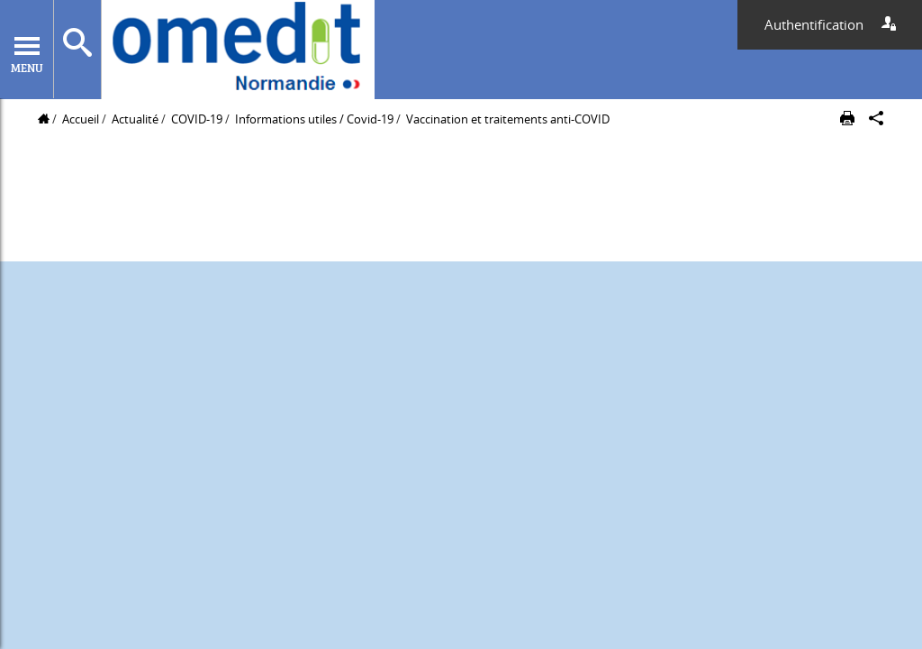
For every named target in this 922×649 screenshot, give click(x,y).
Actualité (135, 119)
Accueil (80, 119)
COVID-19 (196, 119)
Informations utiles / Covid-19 (314, 119)
